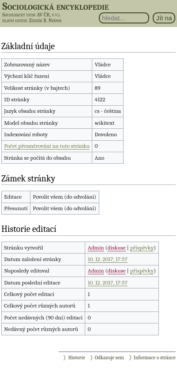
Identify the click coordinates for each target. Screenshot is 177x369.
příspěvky (142, 247)
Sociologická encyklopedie (55, 6)
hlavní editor (14, 20)
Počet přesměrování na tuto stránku (47, 145)
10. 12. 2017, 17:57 (108, 259)
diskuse (117, 247)
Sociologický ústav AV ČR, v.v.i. (31, 15)
